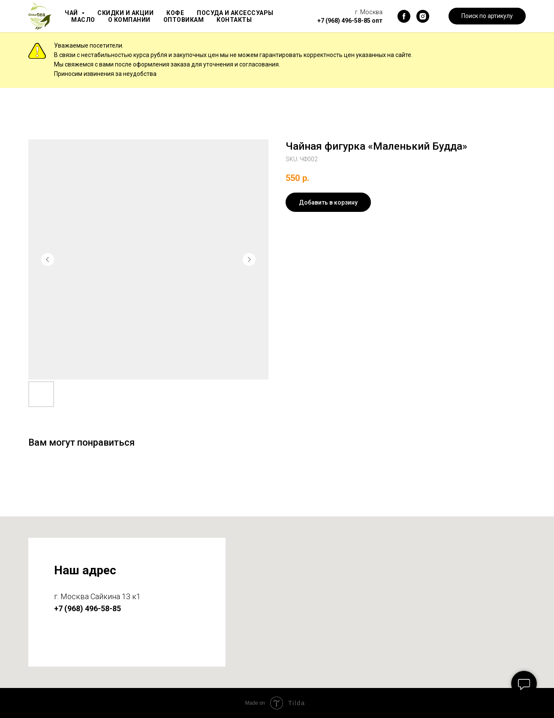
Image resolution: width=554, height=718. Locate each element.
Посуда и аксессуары (242, 12)
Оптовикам (187, 19)
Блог (280, 19)
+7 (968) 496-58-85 (343, 20)
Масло (83, 19)
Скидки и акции (127, 12)
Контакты (240, 19)
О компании (131, 19)
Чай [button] (72, 12)
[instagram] (422, 16)
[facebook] (403, 16)
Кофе (179, 12)
